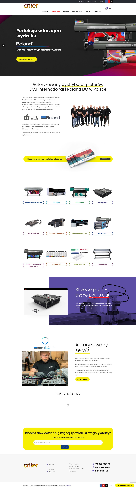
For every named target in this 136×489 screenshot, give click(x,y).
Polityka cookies (53, 485)
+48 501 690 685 (85, 1)
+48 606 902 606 (102, 464)
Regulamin (52, 471)
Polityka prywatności (40, 485)
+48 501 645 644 (102, 467)
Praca (50, 467)
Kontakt (51, 469)
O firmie (51, 464)
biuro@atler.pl (98, 1)
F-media (68, 485)
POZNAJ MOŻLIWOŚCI (26, 59)
